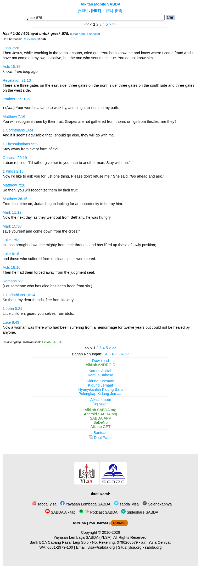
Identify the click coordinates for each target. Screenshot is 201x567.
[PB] (118, 10)
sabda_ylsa (44, 504)
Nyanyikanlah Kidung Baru (100, 389)
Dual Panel (100, 438)
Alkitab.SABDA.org (100, 410)
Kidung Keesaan (100, 381)
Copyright (100, 404)
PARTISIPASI (98, 523)
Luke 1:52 (11, 240)
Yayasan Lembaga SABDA (85, 504)
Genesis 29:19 (15, 158)
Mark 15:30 (12, 226)
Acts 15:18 (11, 66)
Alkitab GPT (101, 427)
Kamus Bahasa (100, 375)
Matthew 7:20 (14, 185)
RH (115, 354)
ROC (125, 354)
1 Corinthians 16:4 (18, 130)
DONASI (119, 523)
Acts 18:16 (11, 267)
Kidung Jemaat (100, 385)
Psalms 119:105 (16, 99)
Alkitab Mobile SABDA (101, 4)
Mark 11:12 (12, 212)
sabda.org (153, 547)
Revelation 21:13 (17, 80)
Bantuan (100, 433)
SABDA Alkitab (60, 512)
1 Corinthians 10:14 (19, 295)
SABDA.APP (100, 418)
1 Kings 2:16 (13, 171)
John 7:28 (11, 48)
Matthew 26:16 (15, 199)
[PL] (109, 10)
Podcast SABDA (98, 512)
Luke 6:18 (11, 254)
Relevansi (29, 39)
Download (100, 361)
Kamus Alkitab (100, 371)
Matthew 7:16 (14, 116)
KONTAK (79, 523)
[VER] (83, 10)
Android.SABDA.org (100, 414)
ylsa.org (134, 547)
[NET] (96, 10)
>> (114, 24)
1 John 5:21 (12, 308)
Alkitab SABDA (52, 342)
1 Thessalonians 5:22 (20, 144)
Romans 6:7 (13, 281)
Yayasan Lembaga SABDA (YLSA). (83, 537)
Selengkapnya (157, 504)
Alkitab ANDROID (100, 365)
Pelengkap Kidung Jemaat (100, 394)
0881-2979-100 (60, 547)
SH (106, 354)
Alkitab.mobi (100, 400)
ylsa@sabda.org (101, 547)
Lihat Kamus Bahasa (85, 33)
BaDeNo (100, 422)
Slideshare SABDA (139, 512)
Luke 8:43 (11, 322)
